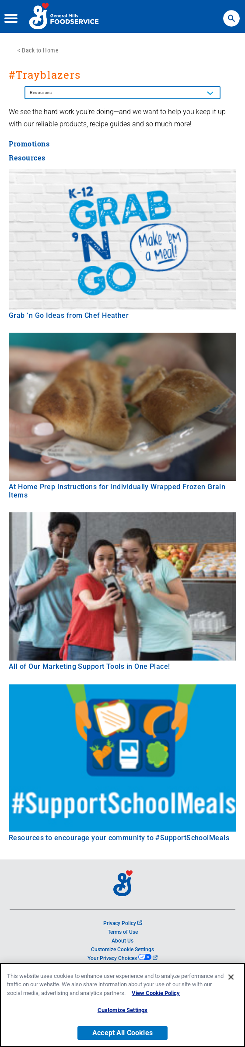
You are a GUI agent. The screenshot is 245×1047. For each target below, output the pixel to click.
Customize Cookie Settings (122, 949)
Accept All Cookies (122, 1033)
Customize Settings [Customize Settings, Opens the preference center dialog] (122, 1010)
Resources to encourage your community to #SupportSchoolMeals (119, 838)
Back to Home (40, 50)
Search (231, 14)
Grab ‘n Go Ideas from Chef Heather (69, 315)
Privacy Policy (122, 923)
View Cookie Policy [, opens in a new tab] (156, 993)
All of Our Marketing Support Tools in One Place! (89, 666)
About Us (122, 941)
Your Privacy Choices (122, 958)
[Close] (231, 977)
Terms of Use (123, 932)
